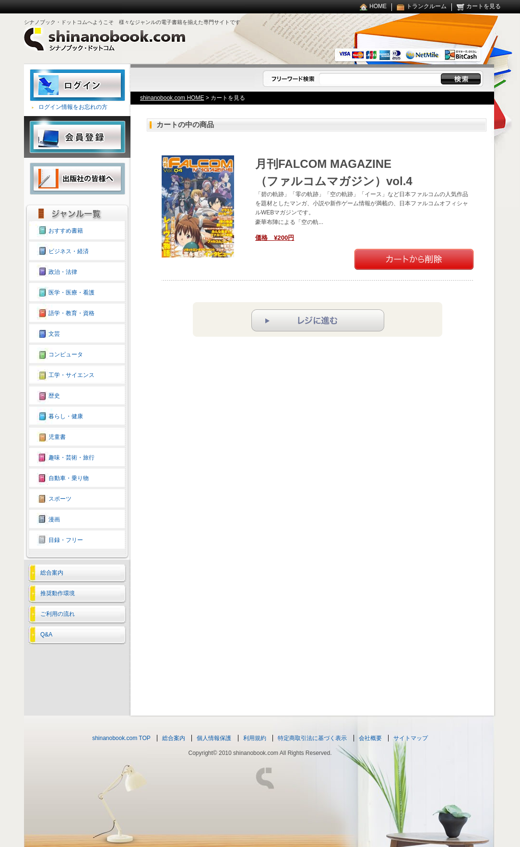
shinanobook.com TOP (121, 738)
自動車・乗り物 (68, 478)
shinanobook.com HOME (172, 97)
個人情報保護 (214, 738)
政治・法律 (62, 272)
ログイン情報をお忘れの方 (72, 107)
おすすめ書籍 (65, 230)
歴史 (54, 395)
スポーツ (59, 498)
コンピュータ (65, 354)
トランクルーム (426, 6)
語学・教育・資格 (71, 313)
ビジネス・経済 (68, 251)
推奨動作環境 (57, 593)
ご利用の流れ (57, 614)
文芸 (54, 333)
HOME (378, 6)
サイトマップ (410, 738)
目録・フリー (65, 540)
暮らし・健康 (65, 416)
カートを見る (483, 6)
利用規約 (254, 738)
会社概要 (370, 738)
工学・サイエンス (71, 375)
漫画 (54, 519)
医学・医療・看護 (71, 292)
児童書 (57, 437)
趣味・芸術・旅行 (71, 457)
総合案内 (51, 572)
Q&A (46, 634)
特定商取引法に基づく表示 (312, 738)
